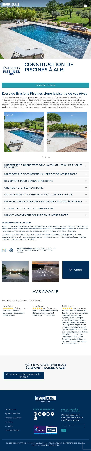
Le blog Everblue (12, 430)
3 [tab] (49, 157)
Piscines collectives (13, 418)
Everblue (9, 422)
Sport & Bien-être (12, 414)
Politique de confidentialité (48, 445)
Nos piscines (10, 409)
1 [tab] (42, 157)
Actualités (9, 426)
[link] (45, 85)
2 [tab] (45, 157)
